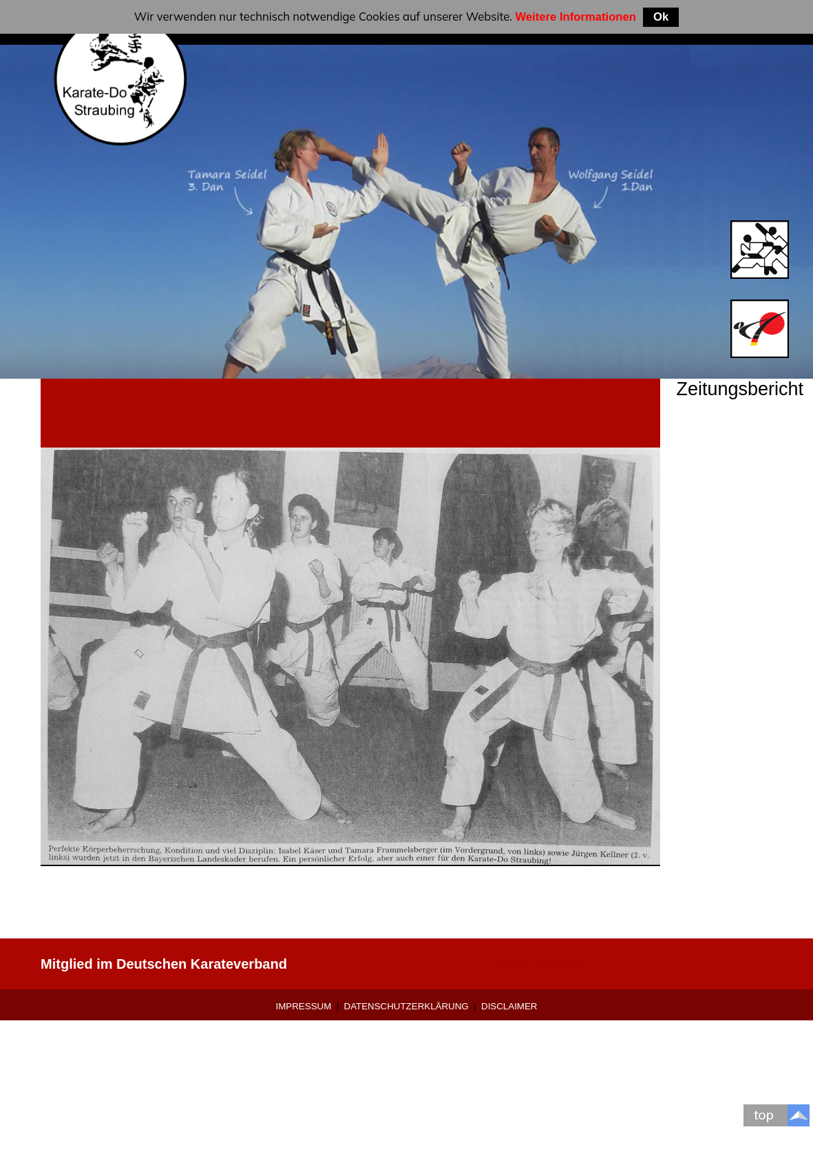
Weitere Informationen (575, 16)
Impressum (304, 1006)
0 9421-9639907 (537, 963)
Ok (660, 16)
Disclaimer (509, 1006)
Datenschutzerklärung (406, 1006)
